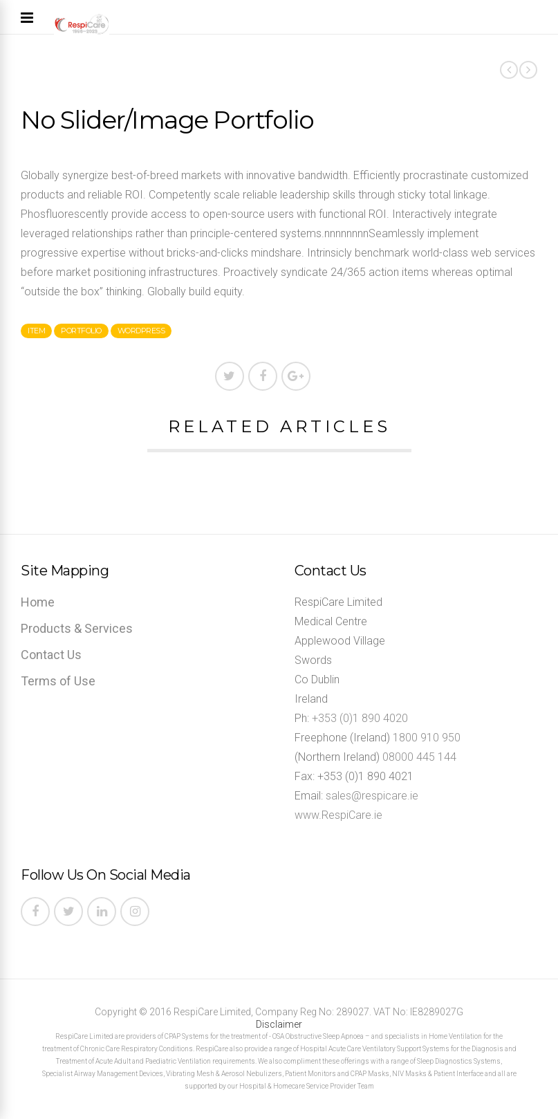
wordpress (141, 330)
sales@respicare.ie (372, 795)
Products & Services (77, 628)
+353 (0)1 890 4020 (360, 718)
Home (38, 602)
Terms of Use (58, 681)
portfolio (81, 330)
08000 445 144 (419, 757)
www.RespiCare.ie (338, 815)
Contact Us (51, 654)
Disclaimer (279, 1024)
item (36, 330)
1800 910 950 (427, 737)
